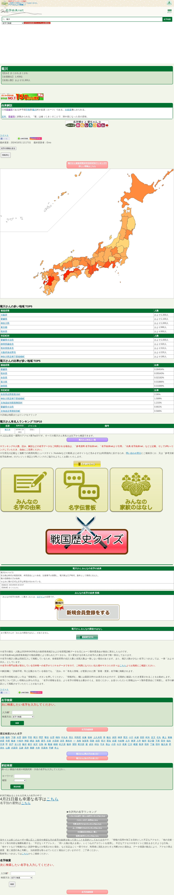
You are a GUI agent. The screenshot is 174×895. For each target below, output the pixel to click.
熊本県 (4, 331)
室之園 (151, 741)
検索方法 (6, 716)
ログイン (40, 597)
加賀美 (85, 741)
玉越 (21, 748)
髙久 (71, 737)
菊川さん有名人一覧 (87, 440)
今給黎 (121, 741)
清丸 (2, 748)
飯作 (144, 741)
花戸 (11, 744)
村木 (147, 737)
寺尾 (8, 741)
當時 (24, 737)
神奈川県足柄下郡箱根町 (13, 356)
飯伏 (24, 744)
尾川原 (81, 744)
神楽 (26, 741)
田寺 (163, 741)
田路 (92, 741)
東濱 (133, 741)
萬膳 (32, 748)
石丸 (159, 737)
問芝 (41, 737)
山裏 (8, 748)
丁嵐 (152, 744)
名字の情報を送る (8, 148)
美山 (108, 744)
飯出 (109, 737)
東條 (170, 737)
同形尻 (77, 737)
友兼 (84, 737)
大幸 (37, 748)
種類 (4, 780)
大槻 (2, 737)
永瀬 (136, 737)
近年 (4, 116)
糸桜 (79, 741)
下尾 (157, 741)
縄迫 (32, 741)
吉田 (97, 741)
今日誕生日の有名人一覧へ (87, 832)
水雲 (19, 737)
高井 (26, 748)
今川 (119, 744)
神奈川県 (5, 323)
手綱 (51, 748)
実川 (103, 741)
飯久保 (164, 744)
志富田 (14, 748)
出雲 (52, 737)
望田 (74, 744)
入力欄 (5, 712)
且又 (153, 737)
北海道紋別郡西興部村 (11, 403)
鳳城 (50, 744)
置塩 (109, 741)
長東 (124, 744)
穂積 (55, 744)
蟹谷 (46, 737)
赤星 (2, 741)
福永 (169, 741)
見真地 (44, 748)
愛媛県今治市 (7, 340)
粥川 (35, 737)
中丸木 (64, 737)
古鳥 (41, 744)
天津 (2, 744)
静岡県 (4, 386)
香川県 (4, 382)
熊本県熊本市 (7, 348)
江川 (130, 744)
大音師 (55, 741)
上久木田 (97, 737)
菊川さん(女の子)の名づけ (87, 758)
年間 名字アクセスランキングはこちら (87, 824)
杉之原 (62, 744)
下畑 (13, 737)
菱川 (30, 744)
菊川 (34, 110)
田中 (158, 744)
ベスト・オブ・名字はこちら (87, 820)
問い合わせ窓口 (133, 453)
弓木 (102, 744)
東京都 (4, 327)
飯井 (69, 744)
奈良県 (4, 377)
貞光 (91, 744)
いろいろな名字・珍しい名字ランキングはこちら (87, 816)
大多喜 (68, 110)
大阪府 (4, 315)
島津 (141, 744)
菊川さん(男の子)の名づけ (87, 754)
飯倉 (13, 741)
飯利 (8, 737)
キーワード (7, 776)
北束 (49, 741)
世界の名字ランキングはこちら (87, 836)
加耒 (37, 741)
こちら (123, 665)
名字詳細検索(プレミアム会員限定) (37, 23)
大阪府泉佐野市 (8, 352)
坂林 (90, 737)
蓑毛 (43, 741)
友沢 (35, 744)
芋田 (30, 737)
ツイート (4, 135)
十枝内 (20, 741)
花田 (142, 737)
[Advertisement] (81, 44)
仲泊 (96, 744)
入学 (138, 741)
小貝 (113, 744)
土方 (127, 741)
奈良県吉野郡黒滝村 (10, 394)
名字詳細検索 (87, 729)
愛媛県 (9, 110)
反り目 (18, 744)
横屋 (135, 744)
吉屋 (114, 741)
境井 (147, 744)
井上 (56, 748)
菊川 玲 (7, 430)
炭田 (114, 737)
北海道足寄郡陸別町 (10, 411)
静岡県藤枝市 (7, 344)
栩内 (58, 737)
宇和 (28, 110)
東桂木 (69, 741)
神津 (120, 737)
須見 (62, 741)
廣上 (164, 737)
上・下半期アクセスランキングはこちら (87, 828)
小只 (131, 737)
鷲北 (125, 737)
